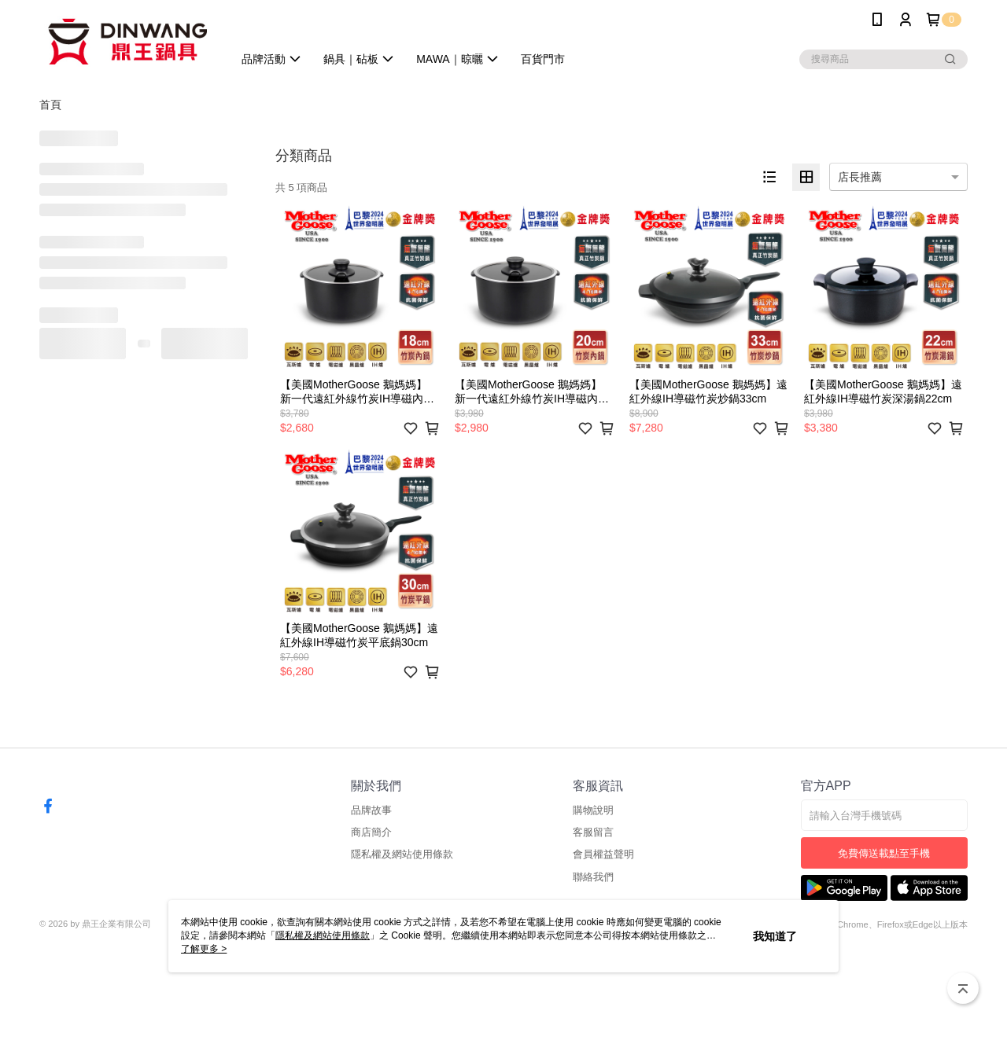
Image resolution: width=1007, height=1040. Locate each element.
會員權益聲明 (603, 854)
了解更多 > (204, 948)
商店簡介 (371, 832)
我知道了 (775, 936)
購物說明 (593, 810)
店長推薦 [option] (860, 177)
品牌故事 (371, 810)
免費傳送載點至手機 (884, 853)
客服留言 (593, 832)
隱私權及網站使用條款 (402, 854)
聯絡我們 (593, 877)
